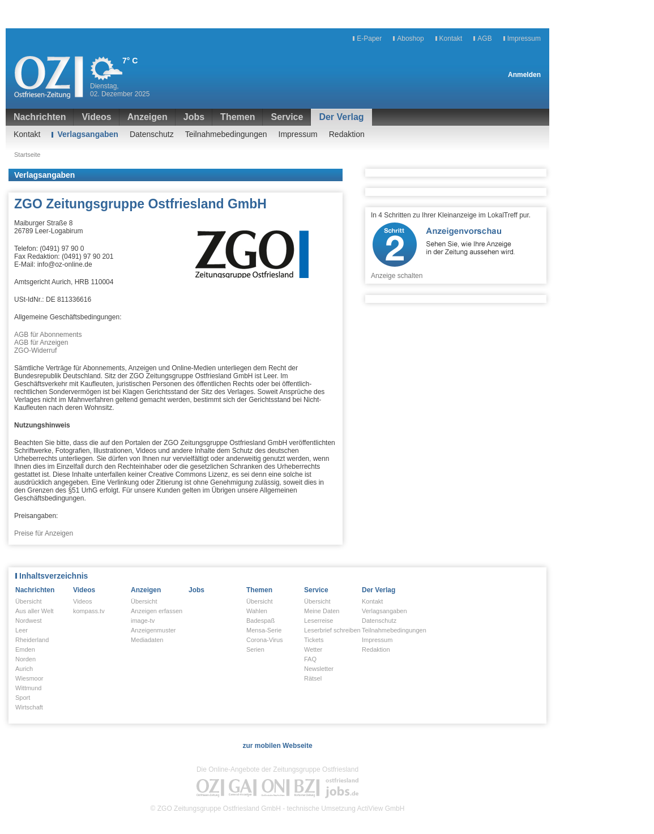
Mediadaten (147, 639)
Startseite (27, 154)
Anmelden (524, 75)
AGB (484, 38)
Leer (21, 630)
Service (287, 117)
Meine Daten (321, 611)
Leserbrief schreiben (332, 630)
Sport (22, 697)
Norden (25, 659)
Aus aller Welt (34, 611)
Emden (25, 649)
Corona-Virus (264, 639)
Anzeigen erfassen (156, 611)
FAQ (310, 659)
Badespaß (260, 620)
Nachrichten (40, 117)
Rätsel (313, 678)
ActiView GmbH (381, 808)
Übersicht (28, 601)
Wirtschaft (29, 707)
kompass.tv (89, 611)
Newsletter (319, 668)
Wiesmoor (29, 678)
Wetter (313, 649)
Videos (96, 117)
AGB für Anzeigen (41, 343)
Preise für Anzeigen (43, 533)
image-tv (143, 620)
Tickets (313, 639)
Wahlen (256, 611)
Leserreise (318, 620)
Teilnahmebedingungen (226, 134)
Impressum (524, 38)
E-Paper (369, 38)
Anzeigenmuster (153, 630)
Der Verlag (341, 117)
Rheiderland (32, 639)
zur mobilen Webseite (277, 746)
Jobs (193, 117)
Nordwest (28, 620)
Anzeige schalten (396, 276)
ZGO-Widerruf (35, 350)
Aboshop (410, 38)
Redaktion (347, 134)
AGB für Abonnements (48, 335)
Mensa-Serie (263, 630)
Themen (237, 117)
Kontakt (451, 38)
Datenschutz (152, 134)
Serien (255, 649)
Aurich (24, 668)
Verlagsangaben (87, 134)
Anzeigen (147, 117)
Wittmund (28, 688)
